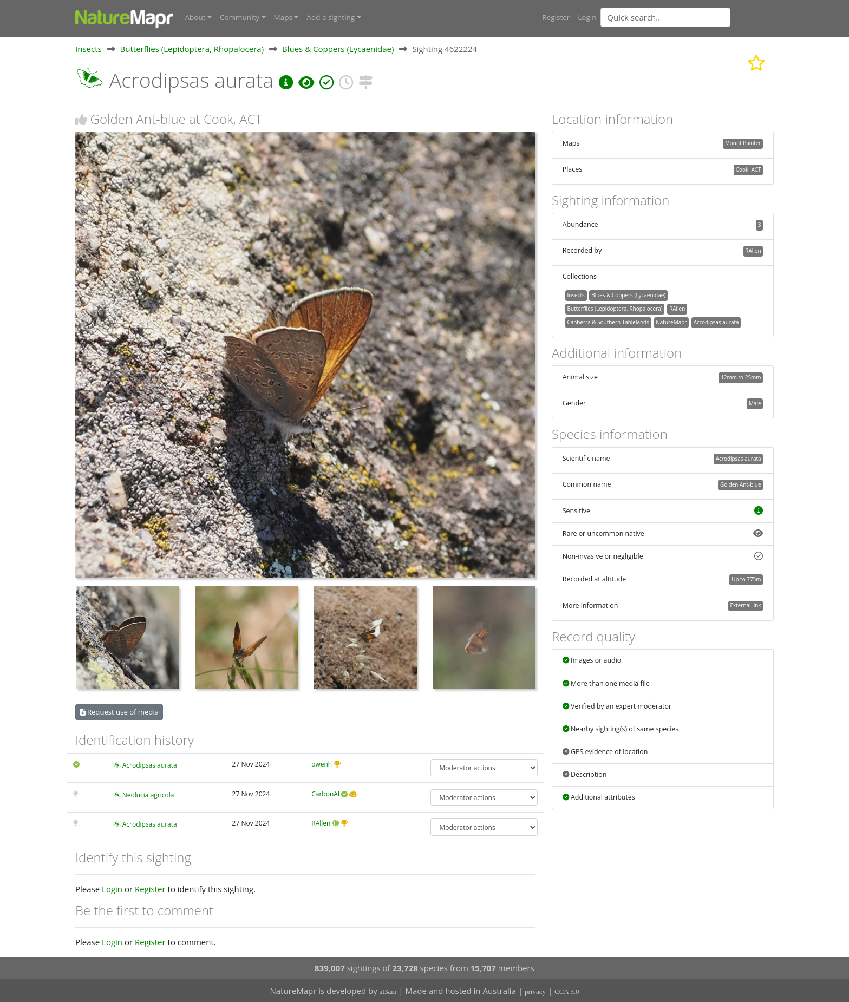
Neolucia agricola (148, 794)
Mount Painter (743, 143)
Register (556, 17)
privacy (535, 991)
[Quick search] (665, 17)
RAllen (320, 823)
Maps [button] (283, 17)
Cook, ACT (748, 169)
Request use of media (119, 711)
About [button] (195, 17)
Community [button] (239, 17)
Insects (88, 48)
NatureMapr (671, 321)
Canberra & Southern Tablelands (608, 321)
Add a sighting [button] (330, 17)
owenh (321, 763)
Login (587, 17)
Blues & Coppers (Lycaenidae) (338, 48)
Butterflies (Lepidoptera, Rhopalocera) (192, 48)
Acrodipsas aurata (149, 764)
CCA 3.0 (566, 991)
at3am (388, 991)
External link (745, 605)
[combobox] (687, 17)
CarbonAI (325, 793)
